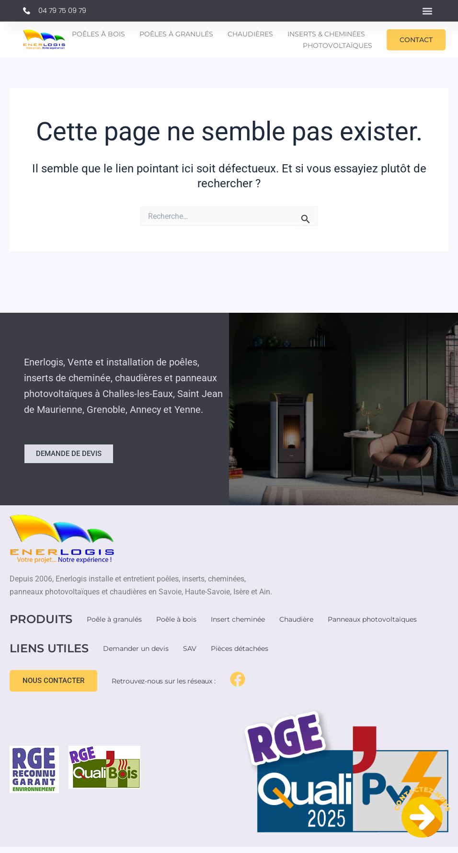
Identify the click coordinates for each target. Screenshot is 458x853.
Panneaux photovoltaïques (372, 619)
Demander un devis (136, 648)
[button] (427, 11)
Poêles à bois (98, 34)
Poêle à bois (176, 619)
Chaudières (250, 34)
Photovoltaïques (337, 45)
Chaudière (296, 619)
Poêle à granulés (114, 619)
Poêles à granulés (176, 34)
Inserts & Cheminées (326, 34)
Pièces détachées (239, 648)
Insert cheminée (238, 619)
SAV (189, 648)
